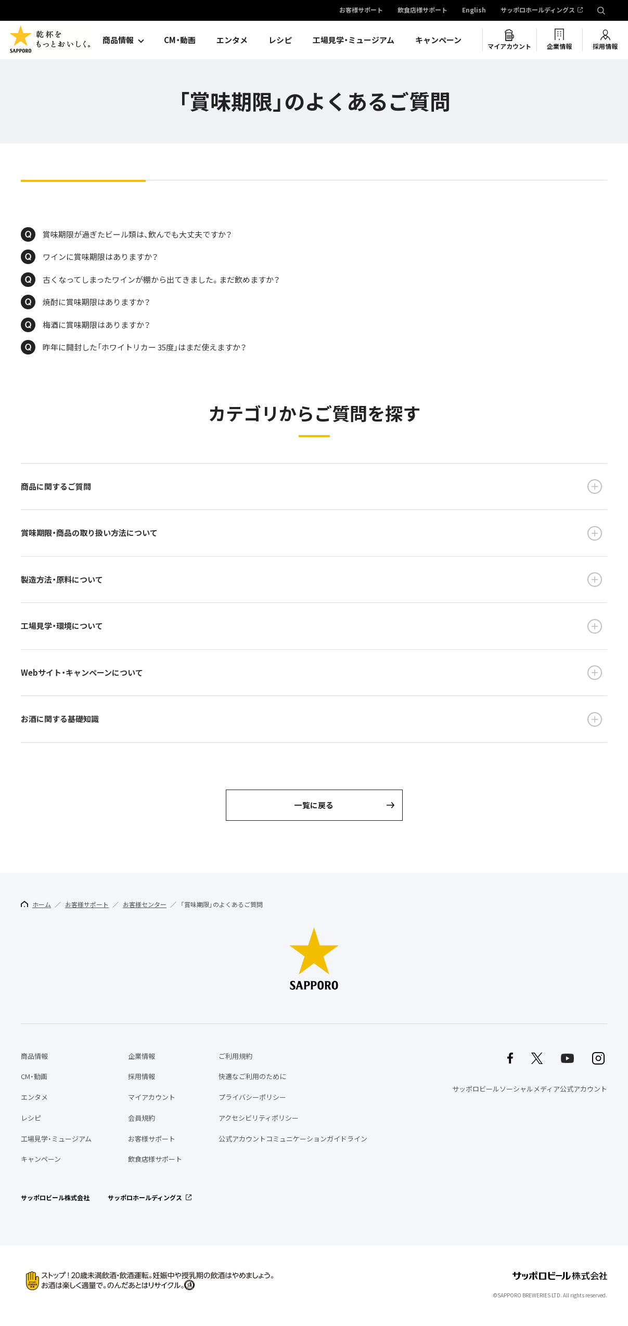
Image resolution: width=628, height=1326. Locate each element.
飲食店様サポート (422, 10)
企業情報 (559, 46)
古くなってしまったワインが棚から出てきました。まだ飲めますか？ (161, 279)
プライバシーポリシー (252, 1097)
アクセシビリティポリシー (259, 1118)
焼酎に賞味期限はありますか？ (96, 302)
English (474, 10)
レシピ (280, 40)
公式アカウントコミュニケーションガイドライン (293, 1139)
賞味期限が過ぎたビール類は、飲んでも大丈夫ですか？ (137, 234)
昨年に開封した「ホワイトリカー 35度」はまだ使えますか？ (145, 347)
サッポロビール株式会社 (55, 1197)
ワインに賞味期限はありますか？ (100, 256)
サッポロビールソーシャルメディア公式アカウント (529, 1089)
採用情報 (605, 46)
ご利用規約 (235, 1056)
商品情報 (118, 40)
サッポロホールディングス (538, 10)
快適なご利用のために (252, 1077)
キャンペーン (438, 40)
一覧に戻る (314, 805)
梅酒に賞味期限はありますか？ (96, 325)
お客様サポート (361, 10)
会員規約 (141, 1118)
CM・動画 (180, 40)
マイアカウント (509, 46)
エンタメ (232, 40)
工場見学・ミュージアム (353, 40)
